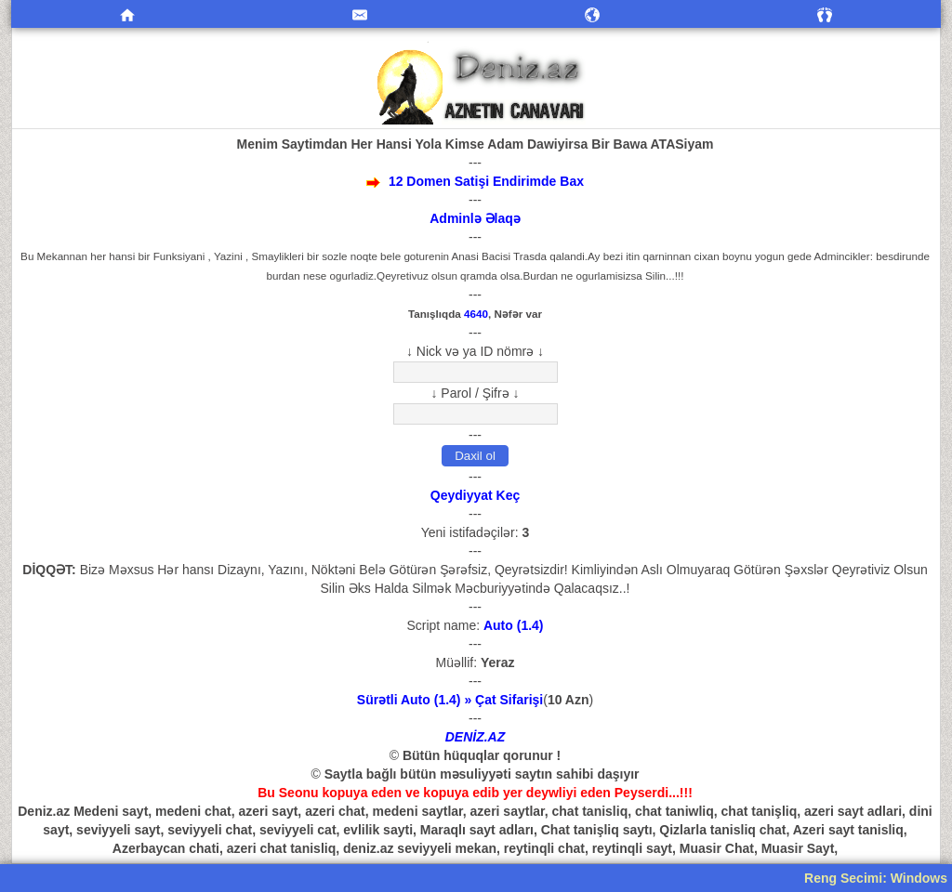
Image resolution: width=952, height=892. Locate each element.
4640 (476, 314)
